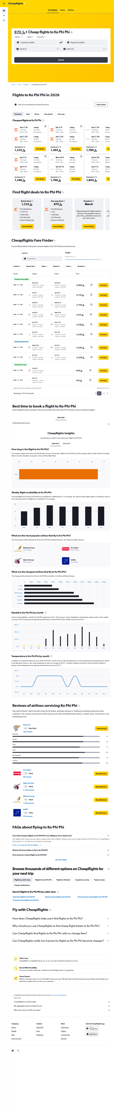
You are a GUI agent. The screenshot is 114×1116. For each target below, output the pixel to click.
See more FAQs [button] (61, 860)
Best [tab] (28, 114)
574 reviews (27, 816)
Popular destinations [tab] (22, 885)
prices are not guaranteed (58, 995)
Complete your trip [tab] (82, 880)
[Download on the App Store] (92, 1034)
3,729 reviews (28, 790)
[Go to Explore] (4, 20)
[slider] (100, 259)
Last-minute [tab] (48, 114)
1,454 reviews (28, 803)
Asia (19, 84)
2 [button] (103, 393)
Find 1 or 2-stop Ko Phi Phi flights (26, 845)
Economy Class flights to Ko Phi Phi (26, 900)
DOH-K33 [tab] (55, 443)
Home (13, 84)
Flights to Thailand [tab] (63, 880)
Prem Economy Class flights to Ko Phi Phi (92, 897)
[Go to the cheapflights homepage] (17, 3)
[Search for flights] (4, 10)
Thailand (25, 84)
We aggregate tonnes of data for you (62, 1006)
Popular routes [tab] (99, 880)
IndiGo (25, 809)
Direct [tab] (37, 114)
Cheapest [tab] (17, 114)
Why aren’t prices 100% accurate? (62, 1010)
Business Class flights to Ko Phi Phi (58, 897)
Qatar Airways (28, 783)
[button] (4, 3)
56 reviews (27, 777)
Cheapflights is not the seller (62, 1001)
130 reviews (27, 732)
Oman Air (26, 725)
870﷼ (19, 32)
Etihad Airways (29, 796)
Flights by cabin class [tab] (22, 880)
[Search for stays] (4, 15)
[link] (27, 226)
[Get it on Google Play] (92, 1028)
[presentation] (72, 32)
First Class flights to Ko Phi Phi (24, 897)
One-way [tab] (61, 114)
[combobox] (41, 37)
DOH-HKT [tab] (61, 417)
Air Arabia (27, 770)
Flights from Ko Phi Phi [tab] (43, 880)
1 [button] (99, 393)
